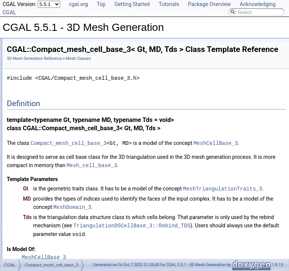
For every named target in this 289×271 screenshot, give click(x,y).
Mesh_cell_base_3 (43, 102)
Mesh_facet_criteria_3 (47, 143)
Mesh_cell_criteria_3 (45, 110)
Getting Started (132, 4)
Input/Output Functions (41, 201)
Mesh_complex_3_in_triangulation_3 (61, 119)
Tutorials (169, 4)
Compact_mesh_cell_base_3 (54, 94)
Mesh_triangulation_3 (46, 152)
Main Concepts (34, 69)
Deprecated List (28, 218)
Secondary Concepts (40, 77)
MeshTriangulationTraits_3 (166, 223)
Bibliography (25, 243)
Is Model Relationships (35, 226)
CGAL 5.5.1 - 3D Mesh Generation (41, 44)
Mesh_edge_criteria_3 (47, 135)
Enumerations (33, 193)
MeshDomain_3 (252, 241)
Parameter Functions (40, 185)
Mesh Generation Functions (46, 177)
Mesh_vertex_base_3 (46, 160)
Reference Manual (31, 61)
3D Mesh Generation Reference (128, 69)
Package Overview (209, 4)
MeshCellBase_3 (143, 161)
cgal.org (78, 4)
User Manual (25, 52)
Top (101, 4)
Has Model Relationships (38, 235)
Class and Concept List (36, 251)
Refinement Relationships (38, 210)
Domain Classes (35, 168)
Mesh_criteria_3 (41, 127)
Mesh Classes (33, 85)
